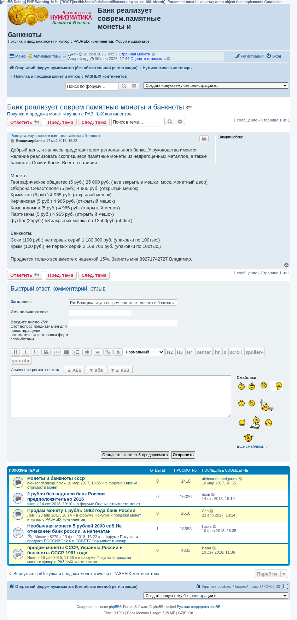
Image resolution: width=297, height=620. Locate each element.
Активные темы (48, 56)
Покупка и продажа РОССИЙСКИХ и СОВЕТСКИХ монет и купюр (82, 539)
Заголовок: (21, 301)
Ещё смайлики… (252, 446)
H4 (190, 352)
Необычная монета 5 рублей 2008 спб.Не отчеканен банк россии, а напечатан (74, 528)
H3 (180, 352)
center (204, 352)
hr (217, 352)
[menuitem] (273, 56)
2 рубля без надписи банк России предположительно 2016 (66, 496)
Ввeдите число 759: (29, 322)
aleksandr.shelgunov (45, 483)
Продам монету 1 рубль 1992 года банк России (81, 510)
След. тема (94, 122)
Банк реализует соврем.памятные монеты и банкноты (95, 107)
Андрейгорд (78, 58)
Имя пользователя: (29, 312)
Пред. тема (61, 122)
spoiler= (254, 352)
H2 (170, 352)
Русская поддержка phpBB (198, 607)
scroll (236, 352)
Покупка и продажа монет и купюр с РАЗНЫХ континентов (69, 114)
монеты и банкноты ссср (56, 478)
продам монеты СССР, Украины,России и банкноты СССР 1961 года (75, 550)
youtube (21, 360)
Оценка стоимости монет (117, 504)
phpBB (114, 607)
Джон (73, 54)
